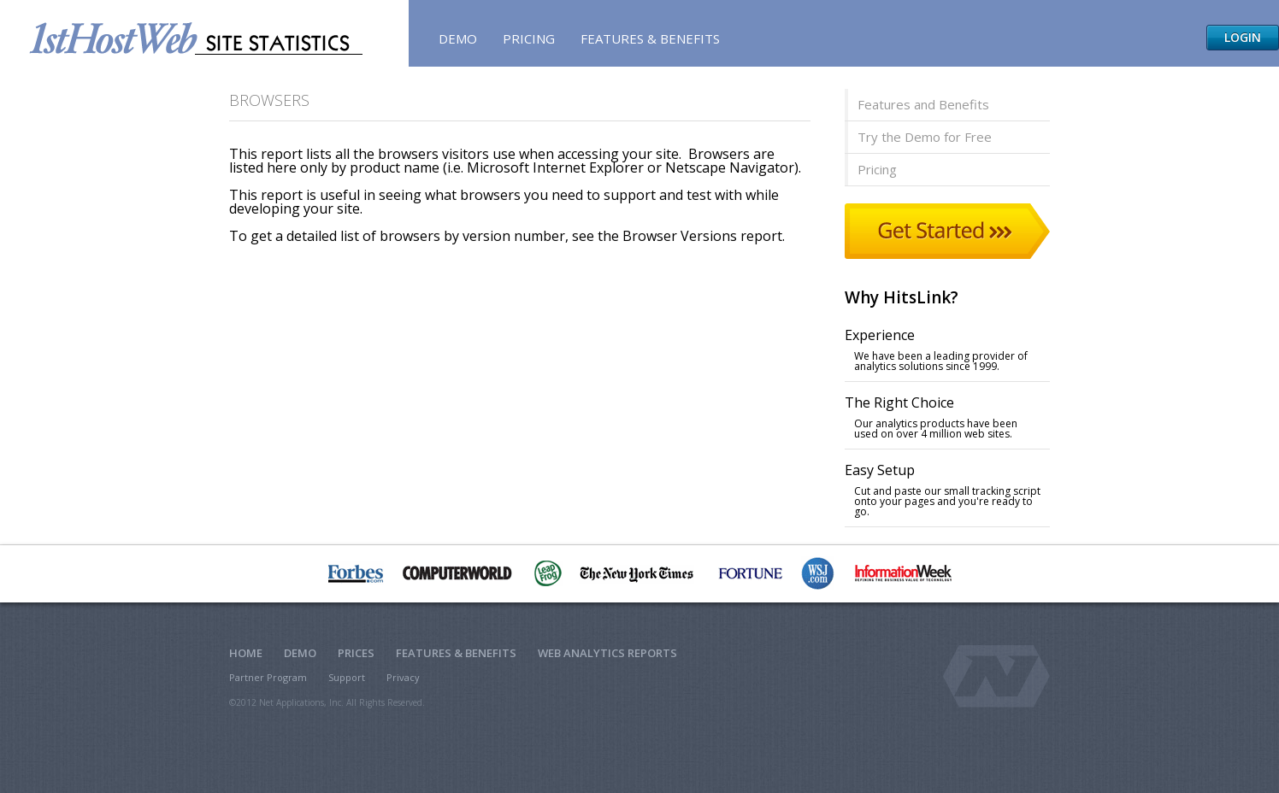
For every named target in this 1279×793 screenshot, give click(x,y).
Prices (356, 653)
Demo (458, 38)
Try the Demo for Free (925, 136)
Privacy (403, 677)
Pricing (529, 38)
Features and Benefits (923, 104)
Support (346, 677)
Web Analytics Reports (607, 653)
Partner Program (268, 677)
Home (245, 653)
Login (1242, 37)
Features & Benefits (650, 38)
